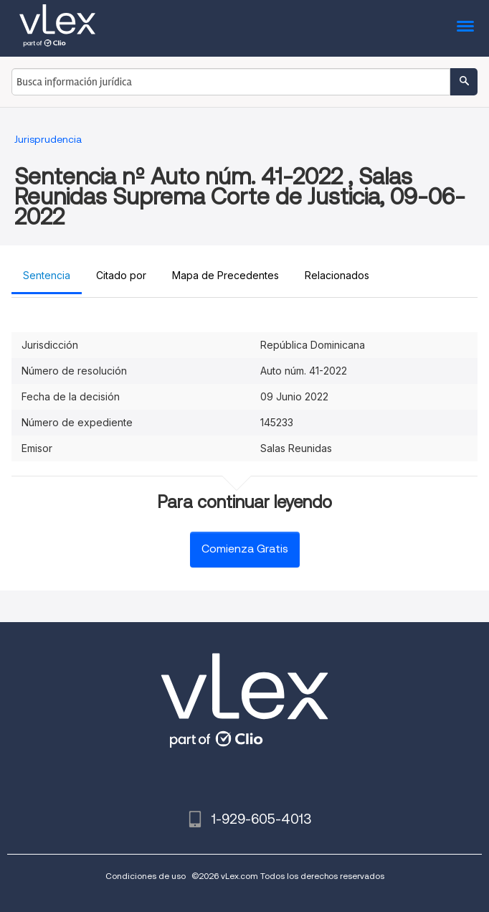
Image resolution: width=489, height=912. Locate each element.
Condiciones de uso (145, 875)
